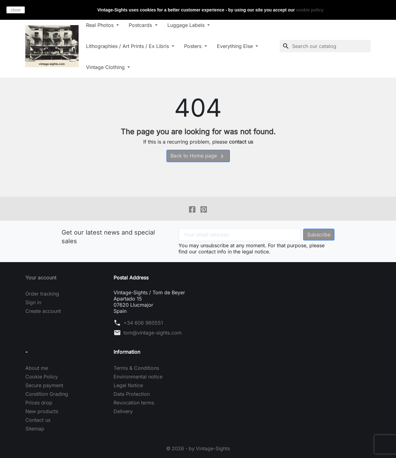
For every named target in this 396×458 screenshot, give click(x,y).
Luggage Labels (191, 25)
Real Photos (105, 25)
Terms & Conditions (136, 368)
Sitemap (34, 429)
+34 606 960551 (143, 323)
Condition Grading (46, 394)
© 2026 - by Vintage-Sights (198, 449)
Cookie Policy (41, 377)
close (16, 9)
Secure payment (44, 385)
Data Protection (132, 394)
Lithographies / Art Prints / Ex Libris (133, 46)
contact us (241, 142)
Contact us (37, 420)
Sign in (33, 303)
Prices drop (38, 403)
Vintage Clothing (111, 67)
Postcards (145, 25)
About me (36, 368)
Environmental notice (138, 377)
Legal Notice (128, 385)
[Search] (325, 46)
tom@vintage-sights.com (152, 333)
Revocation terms (134, 403)
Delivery (123, 411)
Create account (43, 311)
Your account (40, 278)
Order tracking (42, 294)
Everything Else (240, 46)
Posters (198, 46)
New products (41, 411)
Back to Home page (198, 156)
